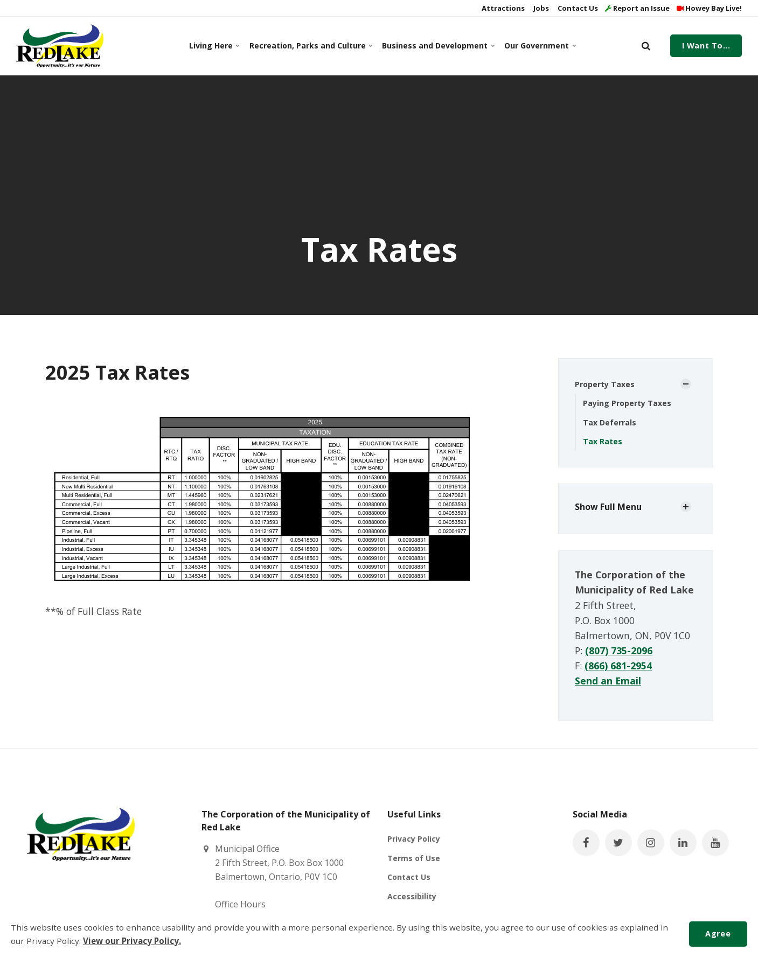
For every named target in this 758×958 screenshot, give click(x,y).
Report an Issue (637, 8)
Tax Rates (602, 441)
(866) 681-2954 (618, 665)
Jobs (540, 8)
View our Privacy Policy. (132, 940)
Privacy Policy (413, 839)
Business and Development (436, 45)
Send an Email (608, 680)
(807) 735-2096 (618, 650)
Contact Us (577, 8)
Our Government (539, 45)
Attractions (502, 8)
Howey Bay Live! (709, 8)
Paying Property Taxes (627, 403)
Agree (718, 933)
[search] (646, 45)
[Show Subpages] (685, 384)
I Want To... (706, 45)
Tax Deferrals (609, 422)
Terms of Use (413, 858)
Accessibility (411, 896)
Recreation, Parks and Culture (309, 45)
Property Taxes (605, 384)
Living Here (214, 45)
